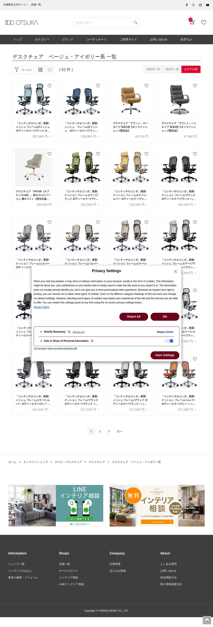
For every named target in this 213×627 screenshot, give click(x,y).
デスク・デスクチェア (72, 470)
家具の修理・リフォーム (24, 586)
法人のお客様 (118, 579)
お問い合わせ (169, 579)
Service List (78, 332)
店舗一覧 (65, 572)
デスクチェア (102, 470)
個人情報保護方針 (172, 594)
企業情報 (115, 572)
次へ (121, 439)
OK (165, 316)
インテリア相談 (69, 586)
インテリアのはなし (21, 579)
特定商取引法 (169, 586)
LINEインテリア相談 (72, 594)
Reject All (133, 316)
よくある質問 (169, 572)
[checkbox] (169, 341)
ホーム (12, 470)
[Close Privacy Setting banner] (175, 271)
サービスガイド (69, 579)
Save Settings (165, 355)
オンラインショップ (37, 470)
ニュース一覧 (17, 572)
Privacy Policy (41, 307)
